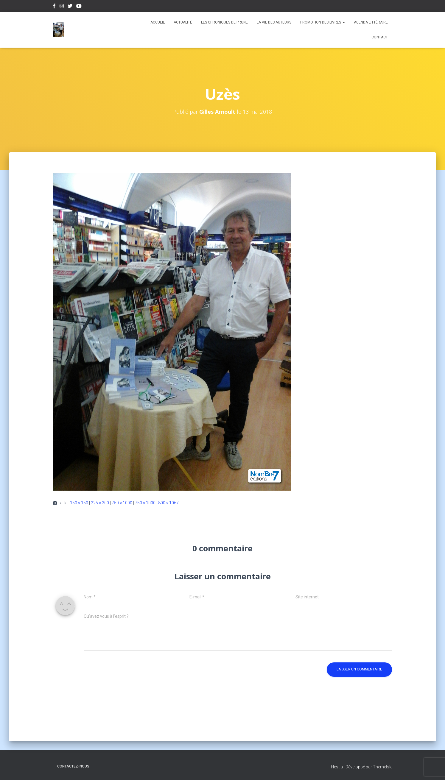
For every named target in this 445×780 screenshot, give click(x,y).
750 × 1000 (122, 502)
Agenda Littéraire (371, 22)
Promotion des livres (322, 22)
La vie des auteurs (274, 22)
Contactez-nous (73, 766)
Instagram (62, 7)
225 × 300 (100, 502)
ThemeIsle (382, 767)
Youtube (79, 7)
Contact (379, 37)
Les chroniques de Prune (224, 22)
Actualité (183, 22)
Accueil (157, 22)
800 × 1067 (168, 502)
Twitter (70, 7)
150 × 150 (79, 502)
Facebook (54, 7)
